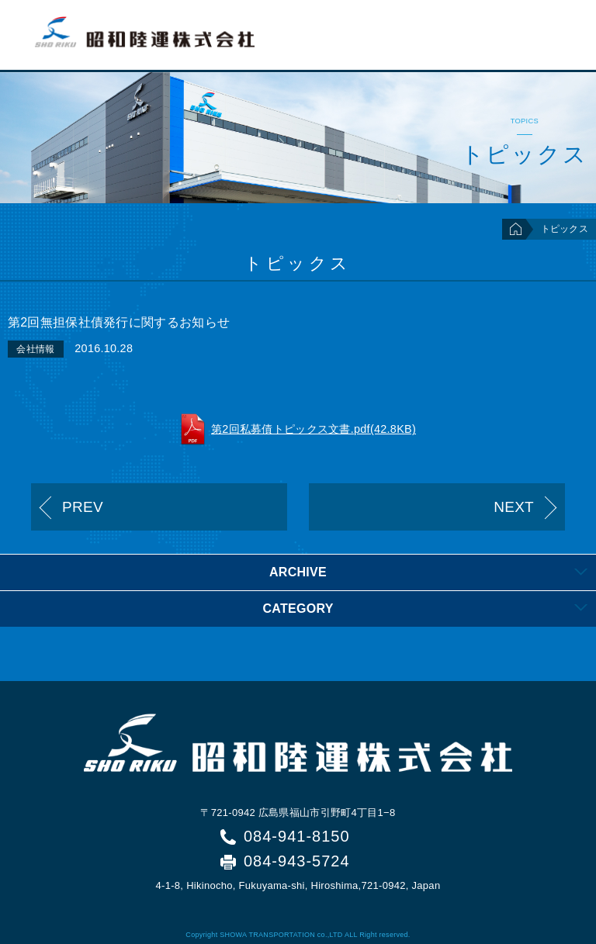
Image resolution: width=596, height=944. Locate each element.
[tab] (298, 572)
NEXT (514, 507)
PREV (82, 507)
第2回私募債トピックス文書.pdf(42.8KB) (313, 429)
